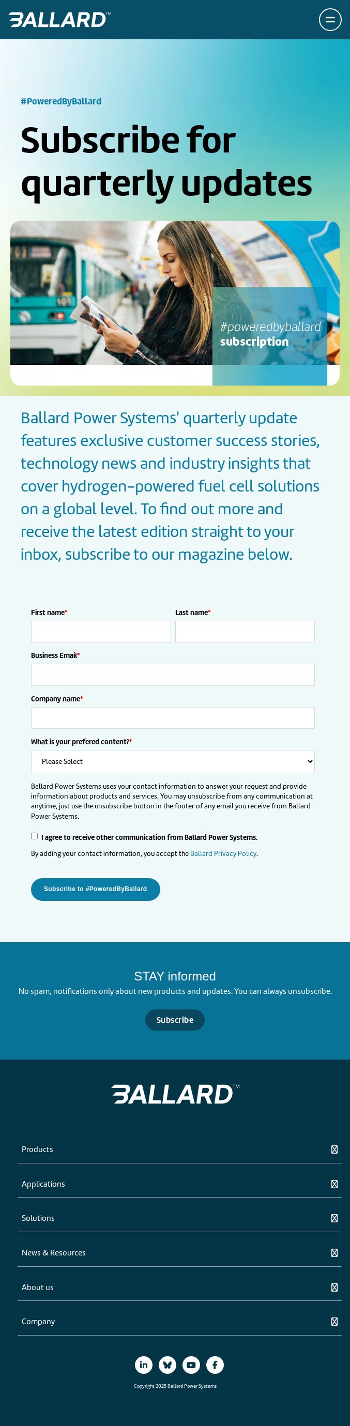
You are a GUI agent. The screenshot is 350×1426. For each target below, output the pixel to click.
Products (37, 1150)
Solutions (38, 1218)
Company (38, 1322)
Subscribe (175, 1020)
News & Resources (54, 1253)
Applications (43, 1184)
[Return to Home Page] (59, 19)
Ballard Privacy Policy (223, 853)
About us (38, 1288)
